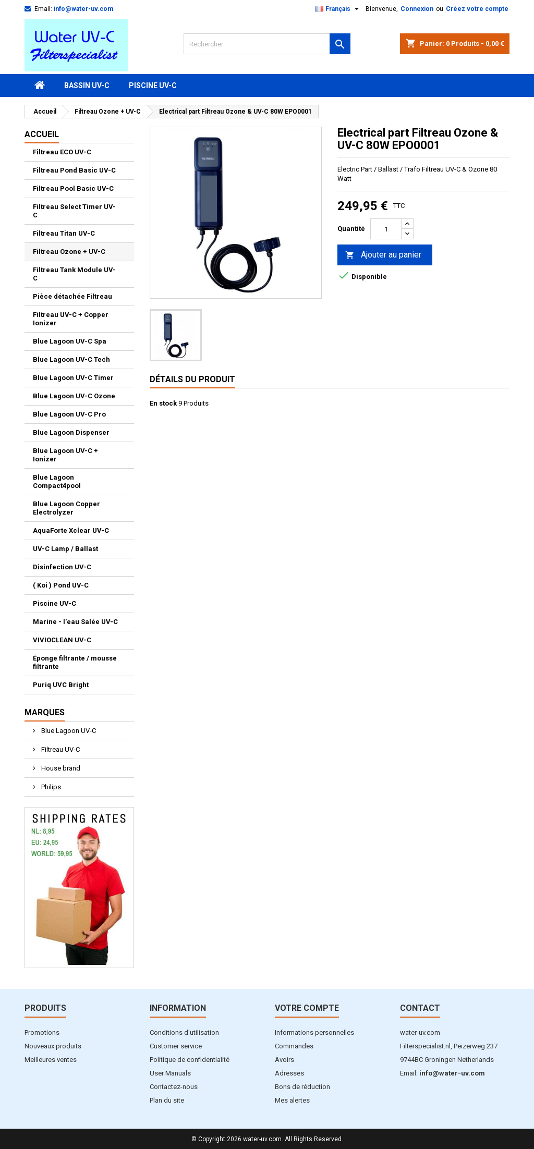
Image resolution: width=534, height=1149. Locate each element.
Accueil (42, 134)
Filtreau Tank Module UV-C (74, 274)
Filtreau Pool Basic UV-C (73, 188)
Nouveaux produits (53, 1046)
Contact (420, 1008)
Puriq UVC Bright (61, 685)
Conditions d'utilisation (184, 1032)
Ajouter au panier (383, 255)
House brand (60, 768)
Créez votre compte (477, 9)
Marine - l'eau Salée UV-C (75, 622)
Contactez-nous (174, 1087)
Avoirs (284, 1060)
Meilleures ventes (51, 1060)
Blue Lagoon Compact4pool (57, 481)
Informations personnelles (314, 1032)
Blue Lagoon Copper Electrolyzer (66, 508)
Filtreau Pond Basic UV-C (74, 170)
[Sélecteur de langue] (338, 9)
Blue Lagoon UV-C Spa (69, 341)
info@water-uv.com (83, 9)
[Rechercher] (267, 43)
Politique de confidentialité (189, 1060)
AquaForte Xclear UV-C (71, 530)
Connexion (416, 9)
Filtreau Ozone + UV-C (69, 251)
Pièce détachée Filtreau (72, 296)
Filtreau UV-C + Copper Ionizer (70, 319)
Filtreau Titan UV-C (64, 233)
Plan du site (167, 1100)
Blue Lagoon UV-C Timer (73, 378)
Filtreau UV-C (60, 749)
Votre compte (307, 1008)
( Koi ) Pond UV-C (61, 585)
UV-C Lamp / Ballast (65, 549)
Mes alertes (292, 1100)
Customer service (176, 1046)
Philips (50, 787)
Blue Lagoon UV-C (68, 731)
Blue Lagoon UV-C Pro (69, 414)
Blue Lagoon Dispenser (71, 432)
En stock (163, 403)
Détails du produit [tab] (192, 379)
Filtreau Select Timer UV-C (74, 211)
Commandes (294, 1046)
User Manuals (170, 1073)
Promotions (42, 1032)
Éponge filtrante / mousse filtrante (75, 662)
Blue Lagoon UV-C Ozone (74, 396)
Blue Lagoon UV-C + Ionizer (65, 455)
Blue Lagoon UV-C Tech (71, 359)
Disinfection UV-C (62, 567)
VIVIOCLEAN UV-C (62, 640)
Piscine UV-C (153, 85)
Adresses (289, 1073)
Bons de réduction (302, 1087)
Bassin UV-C (87, 85)
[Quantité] (386, 228)
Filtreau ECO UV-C (62, 152)
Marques (45, 712)
